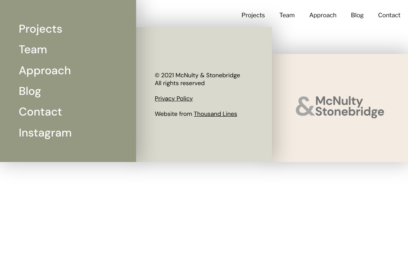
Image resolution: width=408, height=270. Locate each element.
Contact (389, 15)
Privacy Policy (174, 98)
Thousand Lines (215, 114)
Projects (253, 15)
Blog (357, 15)
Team (287, 15)
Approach (322, 15)
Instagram (45, 133)
